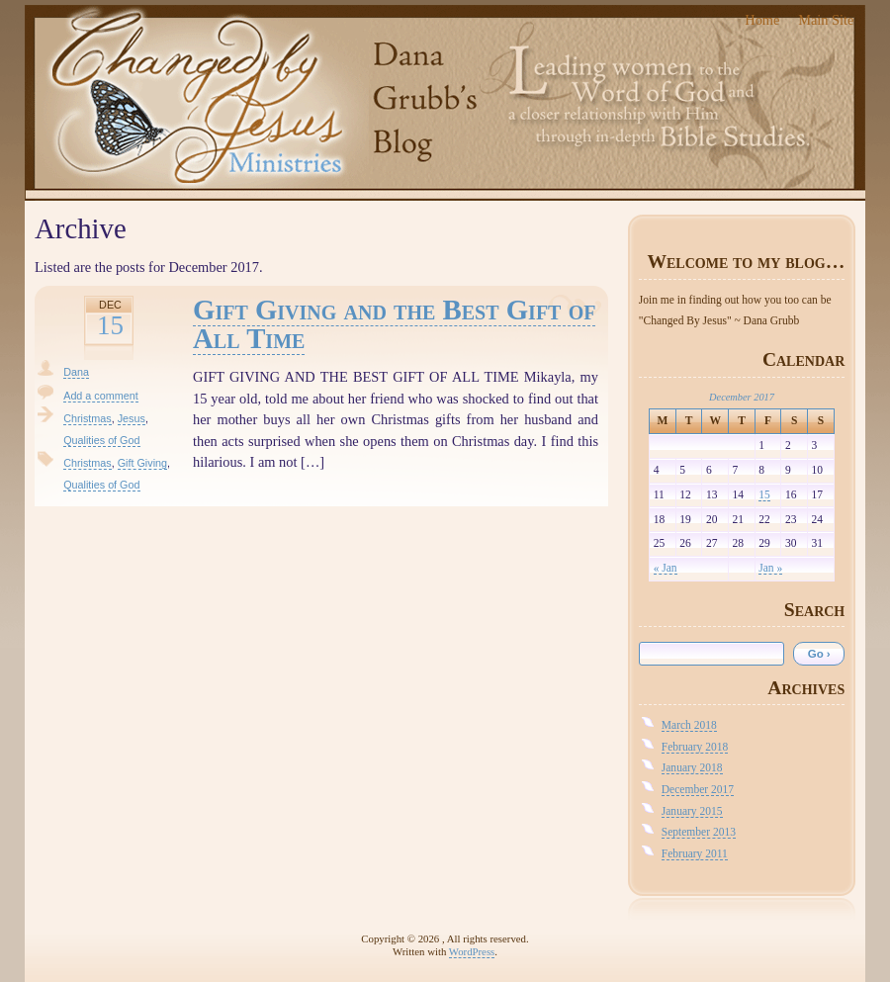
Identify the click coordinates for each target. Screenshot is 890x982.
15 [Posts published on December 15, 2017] (764, 494)
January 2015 (692, 811)
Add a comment (100, 396)
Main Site (825, 20)
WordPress (471, 951)
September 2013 (699, 832)
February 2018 (695, 747)
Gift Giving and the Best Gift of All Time (394, 324)
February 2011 (695, 853)
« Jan (665, 568)
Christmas (87, 418)
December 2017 (698, 789)
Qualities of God (101, 440)
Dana (76, 372)
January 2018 (692, 767)
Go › (819, 654)
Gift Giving (142, 463)
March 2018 (689, 725)
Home (762, 20)
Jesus (131, 418)
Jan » (770, 568)
